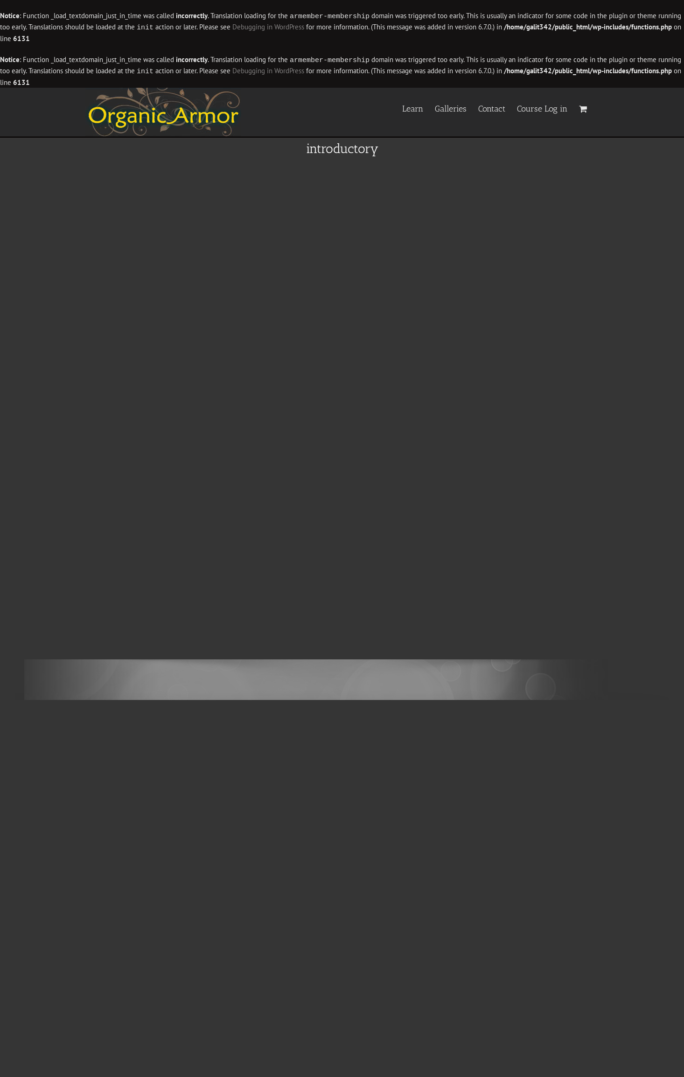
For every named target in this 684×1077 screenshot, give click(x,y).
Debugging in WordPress (268, 26)
